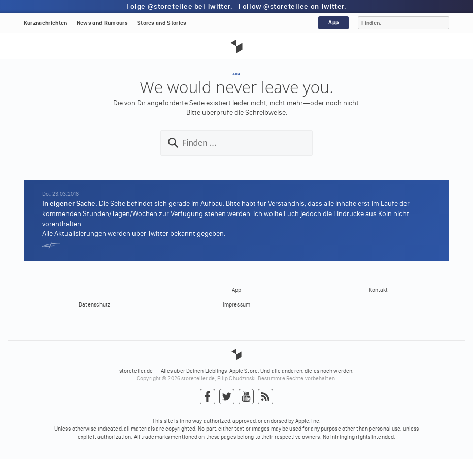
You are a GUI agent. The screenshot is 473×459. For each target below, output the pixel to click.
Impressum (236, 304)
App (333, 22)
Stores (162, 23)
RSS (265, 397)
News (102, 23)
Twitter (218, 6)
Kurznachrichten (45, 23)
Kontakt (378, 290)
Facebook (207, 397)
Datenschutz (94, 304)
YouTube (246, 397)
